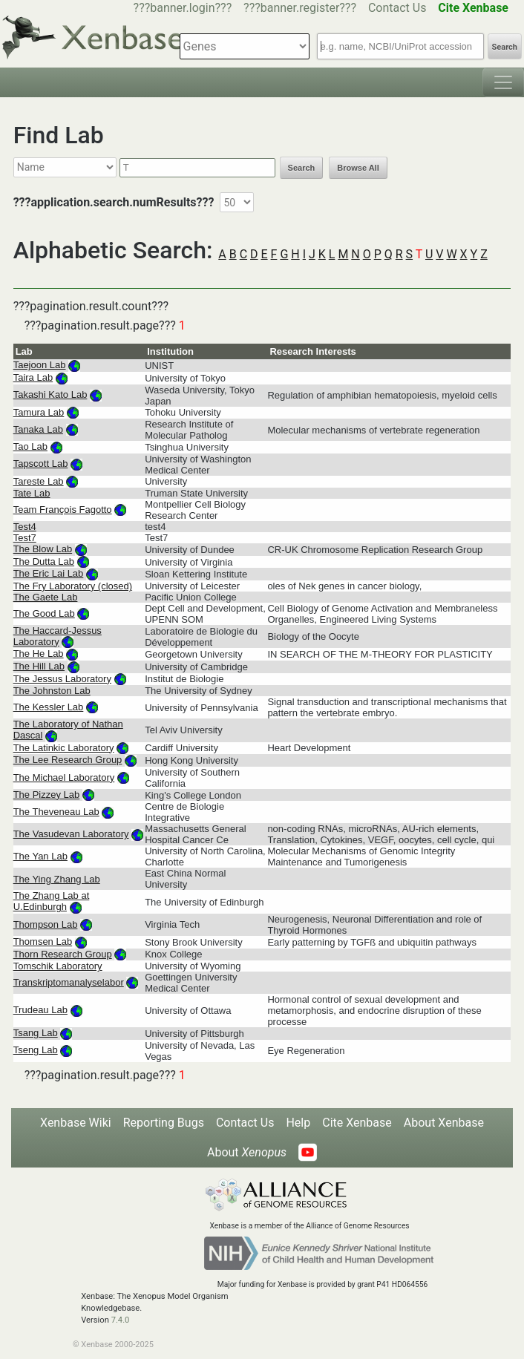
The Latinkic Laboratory (63, 747)
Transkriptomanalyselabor (68, 982)
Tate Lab (31, 493)
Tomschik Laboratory (57, 966)
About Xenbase (444, 1123)
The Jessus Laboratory (62, 678)
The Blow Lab (43, 548)
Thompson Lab (45, 924)
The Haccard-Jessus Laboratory (57, 636)
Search (504, 47)
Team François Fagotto (62, 509)
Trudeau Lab (40, 1009)
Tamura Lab (39, 412)
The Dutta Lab (43, 561)
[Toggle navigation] (503, 82)
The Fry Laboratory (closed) (72, 586)
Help (298, 1123)
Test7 (24, 537)
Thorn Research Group (62, 954)
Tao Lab (30, 446)
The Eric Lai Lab (48, 573)
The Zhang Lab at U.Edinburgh (51, 901)
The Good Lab (44, 613)
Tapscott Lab (40, 463)
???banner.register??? (299, 8)
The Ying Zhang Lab (56, 879)
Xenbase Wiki (75, 1123)
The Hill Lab (39, 666)
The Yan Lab (40, 856)
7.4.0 (120, 1320)
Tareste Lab (38, 481)
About (246, 1152)
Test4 (24, 526)
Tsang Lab (35, 1032)
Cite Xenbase (357, 1123)
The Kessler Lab (48, 707)
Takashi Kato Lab (50, 394)
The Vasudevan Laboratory (71, 833)
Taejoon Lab (39, 364)
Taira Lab (33, 377)
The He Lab (38, 653)
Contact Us (397, 8)
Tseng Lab (35, 1049)
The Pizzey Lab (46, 794)
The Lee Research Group (67, 759)
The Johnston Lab (52, 690)
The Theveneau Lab (56, 811)
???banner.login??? (183, 8)
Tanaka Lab (38, 429)
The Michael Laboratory (64, 777)
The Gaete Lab (45, 597)
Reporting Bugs (163, 1123)
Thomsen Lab (43, 941)
